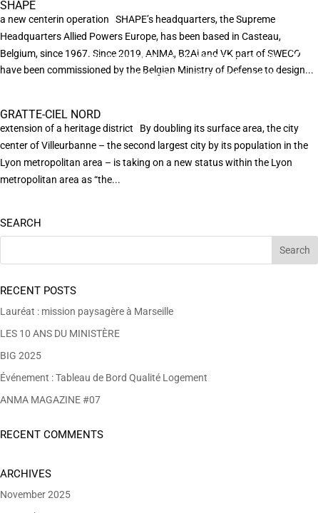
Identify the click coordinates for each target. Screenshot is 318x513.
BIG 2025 (20, 355)
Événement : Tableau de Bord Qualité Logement (103, 377)
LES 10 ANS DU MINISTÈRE (60, 333)
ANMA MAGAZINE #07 (50, 399)
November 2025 (35, 494)
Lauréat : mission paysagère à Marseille (86, 311)
